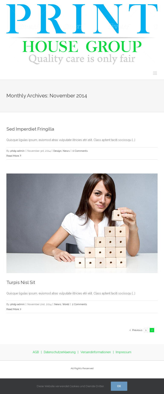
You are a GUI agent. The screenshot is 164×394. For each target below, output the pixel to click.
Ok (119, 386)
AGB (36, 352)
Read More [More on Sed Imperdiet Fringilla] (12, 155)
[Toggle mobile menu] (155, 73)
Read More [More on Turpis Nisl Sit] (12, 309)
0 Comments (80, 150)
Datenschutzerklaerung (60, 352)
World (65, 304)
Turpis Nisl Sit (20, 282)
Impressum (123, 352)
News (66, 150)
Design (57, 150)
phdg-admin (17, 150)
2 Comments (79, 304)
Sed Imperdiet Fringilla (30, 129)
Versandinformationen (96, 352)
